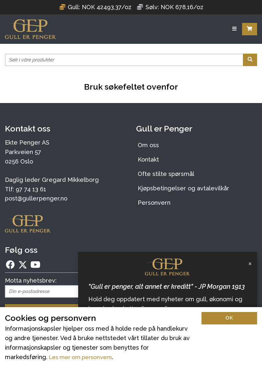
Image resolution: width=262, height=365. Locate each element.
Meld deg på (65, 310)
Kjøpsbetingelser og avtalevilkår (183, 188)
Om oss (148, 145)
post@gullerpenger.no (36, 198)
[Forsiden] (30, 29)
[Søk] (250, 60)
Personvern (154, 202)
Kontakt (148, 159)
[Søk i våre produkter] (124, 60)
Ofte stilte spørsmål (166, 173)
